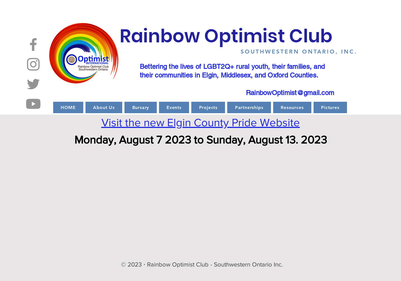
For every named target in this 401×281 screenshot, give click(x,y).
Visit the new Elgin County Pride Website (200, 122)
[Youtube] (33, 103)
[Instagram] (33, 64)
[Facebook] (33, 44)
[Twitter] (33, 84)
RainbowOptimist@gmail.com (290, 92)
